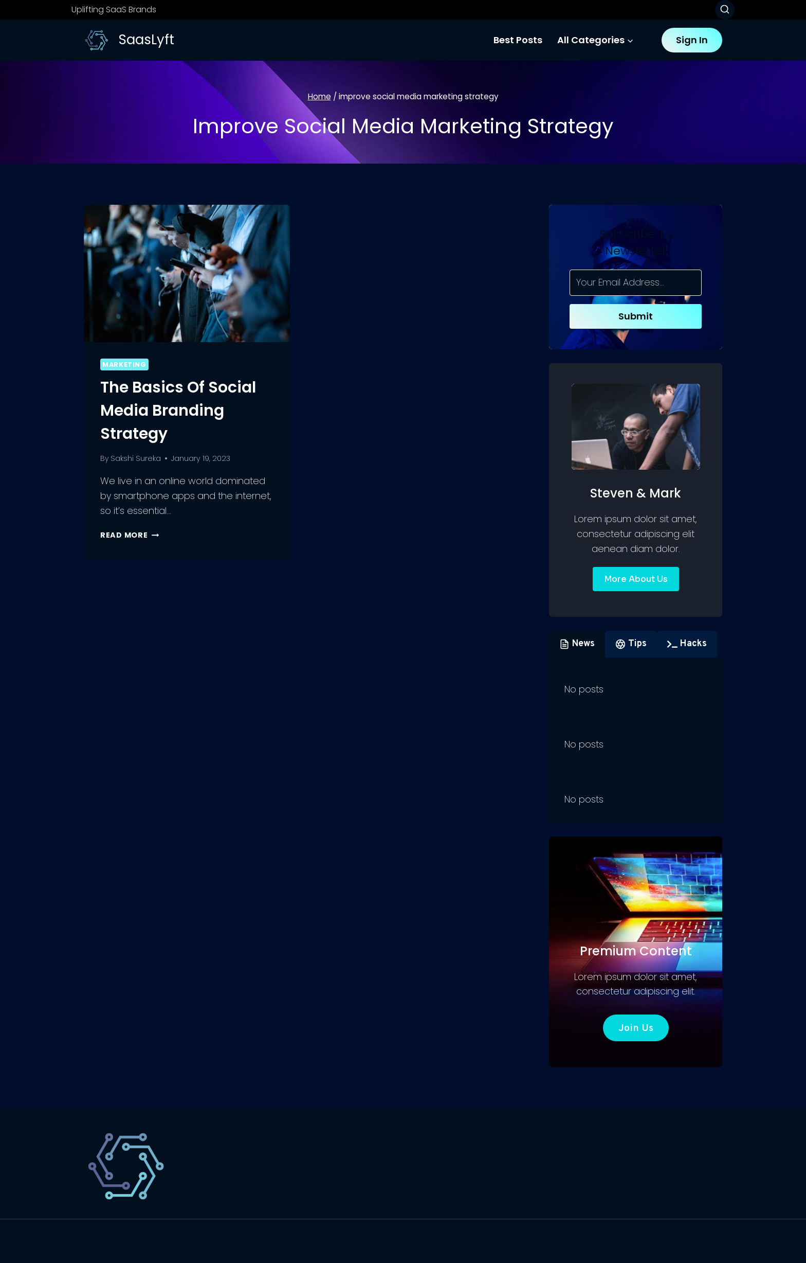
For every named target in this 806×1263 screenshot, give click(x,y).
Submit (635, 316)
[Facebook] (669, 1241)
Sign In (692, 39)
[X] (691, 1241)
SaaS (514, 1163)
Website (632, 1163)
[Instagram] (713, 1241)
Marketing (124, 364)
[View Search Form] (725, 10)
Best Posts (517, 39)
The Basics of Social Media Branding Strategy (178, 410)
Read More (129, 535)
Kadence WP (290, 1240)
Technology (569, 1163)
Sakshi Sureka (136, 458)
